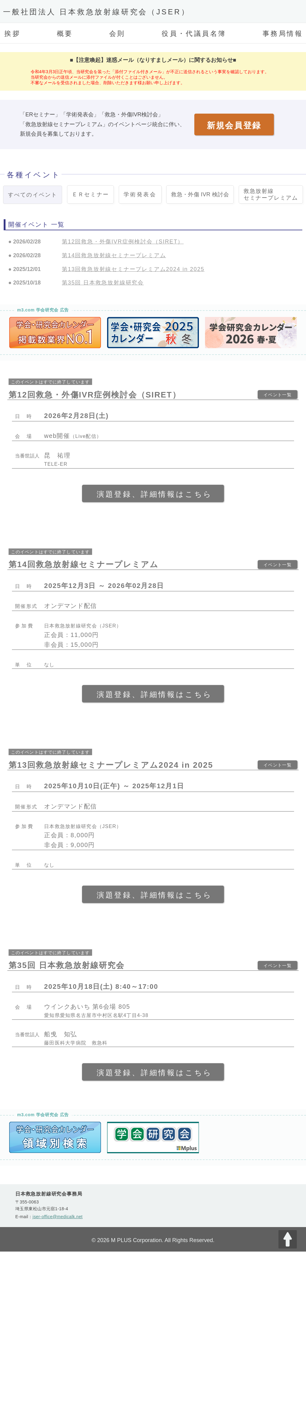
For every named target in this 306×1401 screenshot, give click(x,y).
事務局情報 (283, 33)
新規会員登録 (234, 125)
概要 (65, 33)
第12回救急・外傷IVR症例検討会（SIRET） (123, 242)
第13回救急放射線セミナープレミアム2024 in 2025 (133, 269)
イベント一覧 (277, 394)
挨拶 (12, 33)
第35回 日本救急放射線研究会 (103, 283)
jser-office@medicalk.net (58, 1216)
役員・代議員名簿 (194, 33)
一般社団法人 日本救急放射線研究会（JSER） (96, 12)
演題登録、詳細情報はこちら (154, 494)
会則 (117, 33)
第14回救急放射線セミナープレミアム (114, 255)
